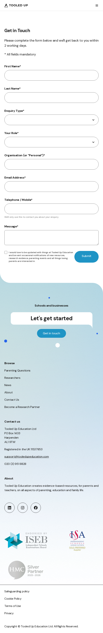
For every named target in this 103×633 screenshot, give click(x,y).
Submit (86, 256)
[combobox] (51, 120)
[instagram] (23, 508)
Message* (11, 226)
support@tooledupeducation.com (26, 456)
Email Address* (15, 177)
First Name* (12, 66)
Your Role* (11, 133)
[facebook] (36, 508)
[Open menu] (97, 5)
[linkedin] (9, 508)
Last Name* (12, 88)
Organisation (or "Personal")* (24, 155)
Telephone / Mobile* (18, 200)
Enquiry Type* (14, 111)
